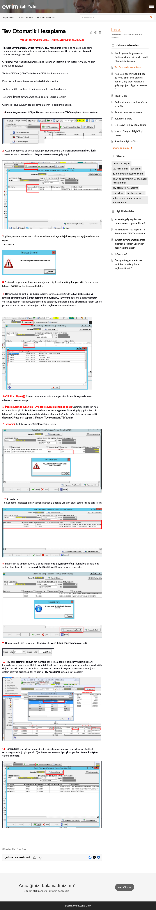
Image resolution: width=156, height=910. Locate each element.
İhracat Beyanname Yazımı (128, 112)
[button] (151, 6)
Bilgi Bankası (8, 17)
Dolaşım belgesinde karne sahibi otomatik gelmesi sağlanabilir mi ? (128, 264)
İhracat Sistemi (26, 17)
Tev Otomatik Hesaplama (128, 67)
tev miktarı (118, 193)
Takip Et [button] (116, 29)
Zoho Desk (85, 905)
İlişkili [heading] (125, 211)
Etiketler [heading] (121, 156)
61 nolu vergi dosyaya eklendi (128, 173)
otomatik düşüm (121, 163)
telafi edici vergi (135, 193)
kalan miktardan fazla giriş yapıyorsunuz (127, 200)
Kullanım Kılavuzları (46, 17)
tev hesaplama (120, 168)
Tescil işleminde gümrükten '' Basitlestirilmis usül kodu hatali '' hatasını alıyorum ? (131, 57)
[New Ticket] (124, 887)
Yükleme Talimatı (123, 118)
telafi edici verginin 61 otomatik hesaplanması (130, 180)
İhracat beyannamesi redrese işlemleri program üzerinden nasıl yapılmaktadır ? (130, 243)
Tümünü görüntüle (122, 147)
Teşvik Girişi (121, 95)
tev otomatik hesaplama (125, 187)
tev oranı (135, 168)
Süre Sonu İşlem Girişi (126, 141)
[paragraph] (52, 441)
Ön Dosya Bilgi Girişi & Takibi (130, 124)
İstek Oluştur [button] (125, 887)
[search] (117, 17)
